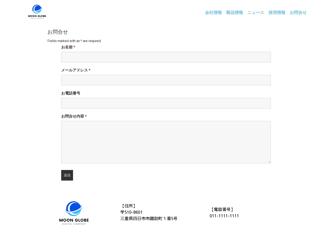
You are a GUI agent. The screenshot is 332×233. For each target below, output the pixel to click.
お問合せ (298, 12)
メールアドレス (75, 70)
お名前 (68, 47)
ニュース (255, 12)
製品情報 (234, 12)
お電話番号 (70, 93)
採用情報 (276, 12)
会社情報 (213, 12)
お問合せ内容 (74, 116)
